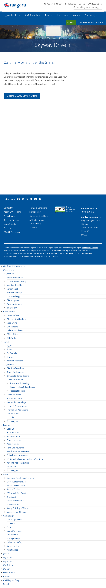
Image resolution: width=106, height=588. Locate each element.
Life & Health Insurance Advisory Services (25, 459)
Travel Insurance (14, 395)
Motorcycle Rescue (15, 501)
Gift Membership (14, 293)
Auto (75, 15)
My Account (48, 3)
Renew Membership (15, 277)
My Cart (59, 3)
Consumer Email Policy (39, 216)
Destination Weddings (16, 402)
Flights (9, 346)
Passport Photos (17, 391)
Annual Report (10, 216)
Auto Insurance (13, 436)
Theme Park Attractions (17, 410)
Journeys (10, 365)
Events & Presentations (17, 406)
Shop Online (12, 323)
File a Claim (11, 467)
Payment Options (14, 304)
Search (6, 584)
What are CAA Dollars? (17, 319)
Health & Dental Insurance (18, 451)
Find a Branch (70, 3)
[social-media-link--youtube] (35, 199)
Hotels (9, 349)
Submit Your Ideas (14, 531)
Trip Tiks (10, 417)
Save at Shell (12, 289)
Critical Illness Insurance (17, 455)
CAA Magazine (13, 300)
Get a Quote (12, 429)
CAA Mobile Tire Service (17, 493)
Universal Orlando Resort (18, 376)
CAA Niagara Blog (95, 3)
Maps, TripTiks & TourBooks (22, 387)
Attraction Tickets (15, 398)
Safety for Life (13, 546)
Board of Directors (12, 220)
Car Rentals (12, 353)
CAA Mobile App (14, 296)
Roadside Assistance (16, 486)
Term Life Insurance (15, 448)
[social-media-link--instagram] (27, 199)
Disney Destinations (15, 372)
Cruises (10, 357)
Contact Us (9, 208)
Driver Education (14, 504)
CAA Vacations (13, 414)
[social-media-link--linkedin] (31, 199)
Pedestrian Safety (14, 542)
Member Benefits (14, 285)
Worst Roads (12, 550)
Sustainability (12, 535)
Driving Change (13, 538)
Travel (47, 15)
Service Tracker (13, 489)
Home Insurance (14, 432)
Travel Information (15, 380)
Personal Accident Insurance (19, 463)
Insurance (61, 15)
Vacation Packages (15, 361)
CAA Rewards (31, 15)
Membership (12, 15)
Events (9, 527)
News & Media (10, 224)
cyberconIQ (12, 308)
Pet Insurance (13, 444)
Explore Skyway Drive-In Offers (21, 96)
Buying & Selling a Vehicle (17, 508)
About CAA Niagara (12, 212)
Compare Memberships (17, 281)
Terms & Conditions (38, 208)
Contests (11, 523)
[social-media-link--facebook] (18, 199)
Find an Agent (13, 421)
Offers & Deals (13, 334)
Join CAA (71, 22)
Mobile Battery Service (17, 482)
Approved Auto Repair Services (20, 478)
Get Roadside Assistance (91, 22)
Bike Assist (11, 497)
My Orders (8, 565)
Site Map (33, 228)
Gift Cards (11, 338)
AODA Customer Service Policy (36, 222)
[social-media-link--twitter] (23, 199)
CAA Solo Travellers (15, 368)
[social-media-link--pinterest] (40, 199)
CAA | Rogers (12, 327)
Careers (82, 3)
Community (90, 15)
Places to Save (13, 315)
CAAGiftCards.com (12, 232)
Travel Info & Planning (19, 383)
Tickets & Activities (15, 330)
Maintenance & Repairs (17, 512)
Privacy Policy (35, 212)
